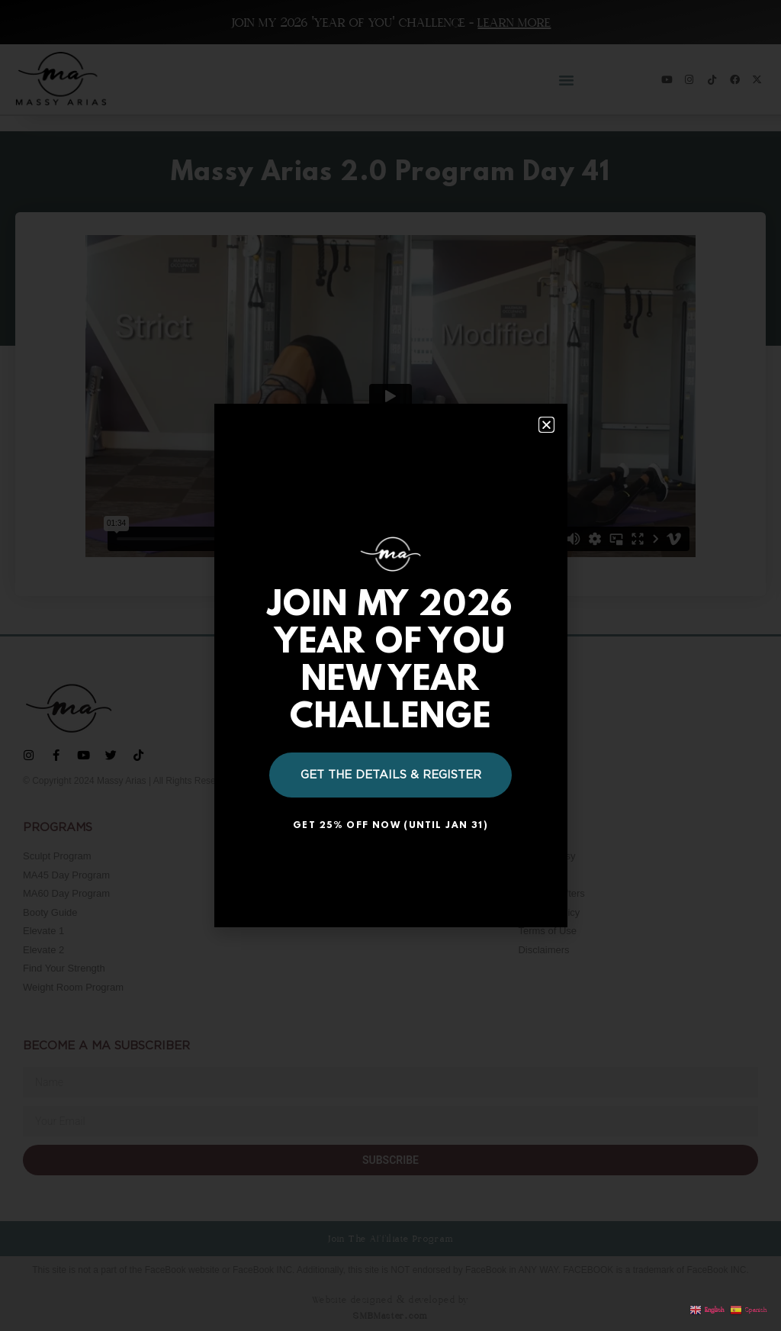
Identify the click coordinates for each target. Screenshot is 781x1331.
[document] (390, 665)
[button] (546, 424)
